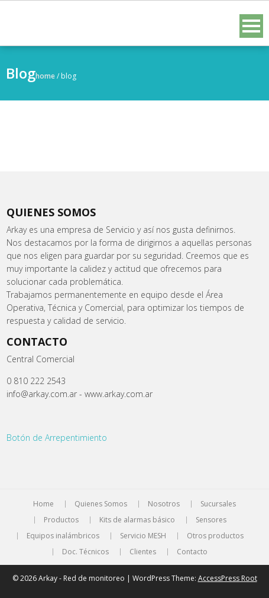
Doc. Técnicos (85, 551)
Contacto (192, 551)
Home (45, 76)
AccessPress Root (227, 578)
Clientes (142, 551)
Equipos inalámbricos (63, 536)
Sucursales (218, 504)
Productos (61, 520)
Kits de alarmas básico (137, 520)
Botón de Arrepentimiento (57, 437)
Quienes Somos (100, 504)
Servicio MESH (143, 536)
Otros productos (215, 536)
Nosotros (164, 504)
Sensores (211, 520)
